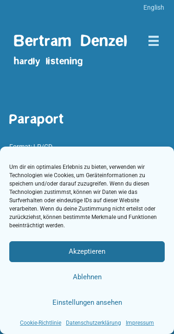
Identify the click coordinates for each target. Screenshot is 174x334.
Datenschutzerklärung (93, 323)
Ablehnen (87, 277)
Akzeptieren (87, 251)
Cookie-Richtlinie (40, 323)
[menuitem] (153, 7)
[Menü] (153, 40)
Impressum (140, 323)
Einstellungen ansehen (87, 302)
